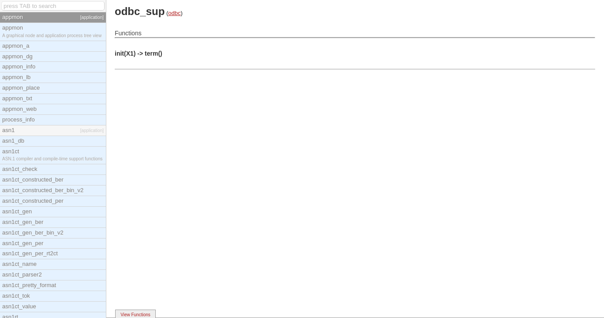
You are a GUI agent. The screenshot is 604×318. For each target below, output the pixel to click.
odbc (174, 13)
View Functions (135, 314)
